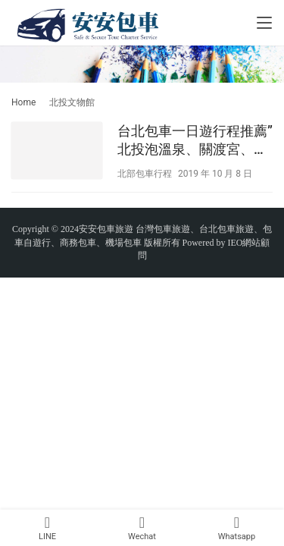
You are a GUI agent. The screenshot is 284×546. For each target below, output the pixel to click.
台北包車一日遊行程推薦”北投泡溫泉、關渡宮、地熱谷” (195, 140)
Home (23, 102)
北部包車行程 (144, 173)
